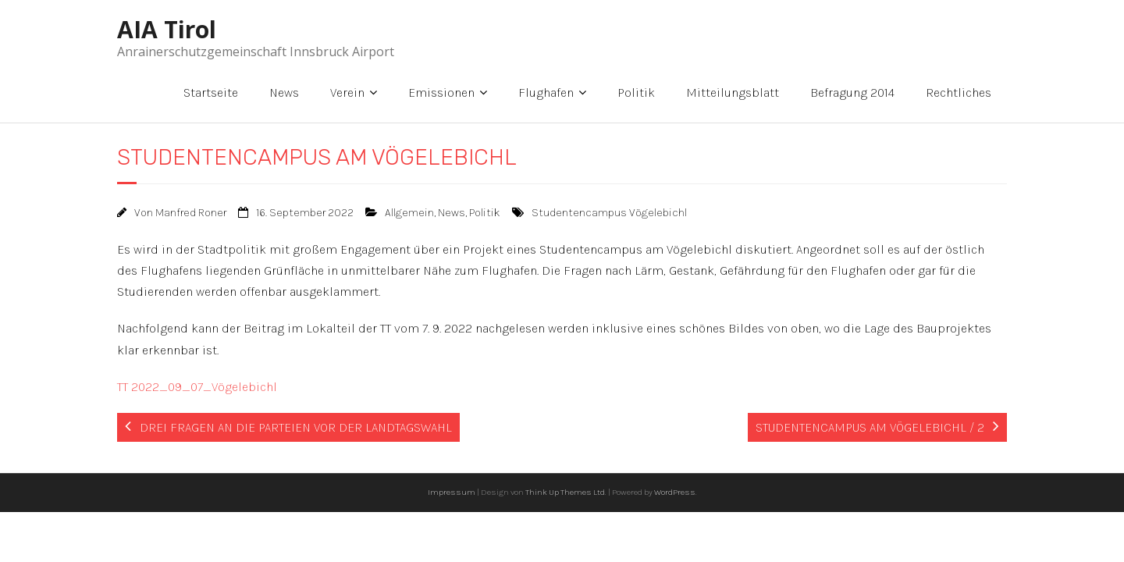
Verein (347, 92)
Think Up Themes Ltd (565, 492)
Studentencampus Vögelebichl (609, 212)
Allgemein (409, 212)
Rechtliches (958, 92)
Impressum (451, 492)
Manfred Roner (190, 212)
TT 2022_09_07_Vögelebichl (197, 386)
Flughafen (546, 92)
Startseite (210, 92)
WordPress (674, 492)
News (284, 92)
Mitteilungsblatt (732, 92)
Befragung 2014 (852, 92)
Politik (636, 92)
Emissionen (441, 92)
